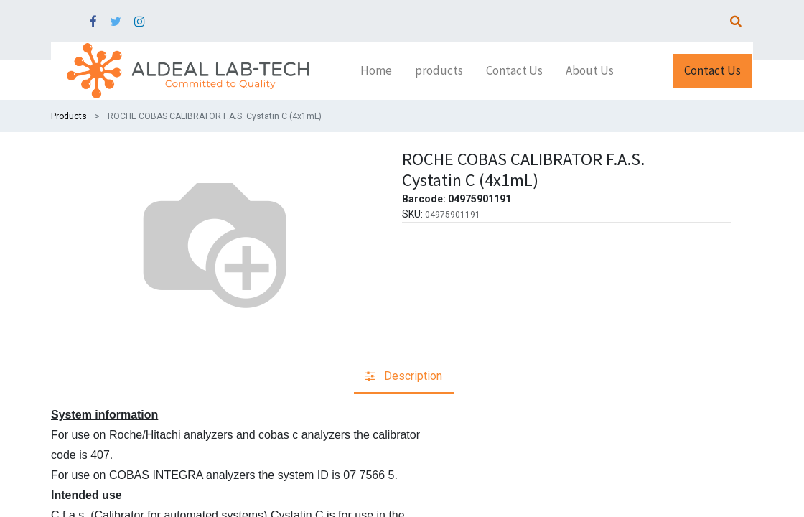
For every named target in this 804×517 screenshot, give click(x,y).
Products (69, 116)
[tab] (404, 377)
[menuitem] (376, 71)
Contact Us (712, 70)
